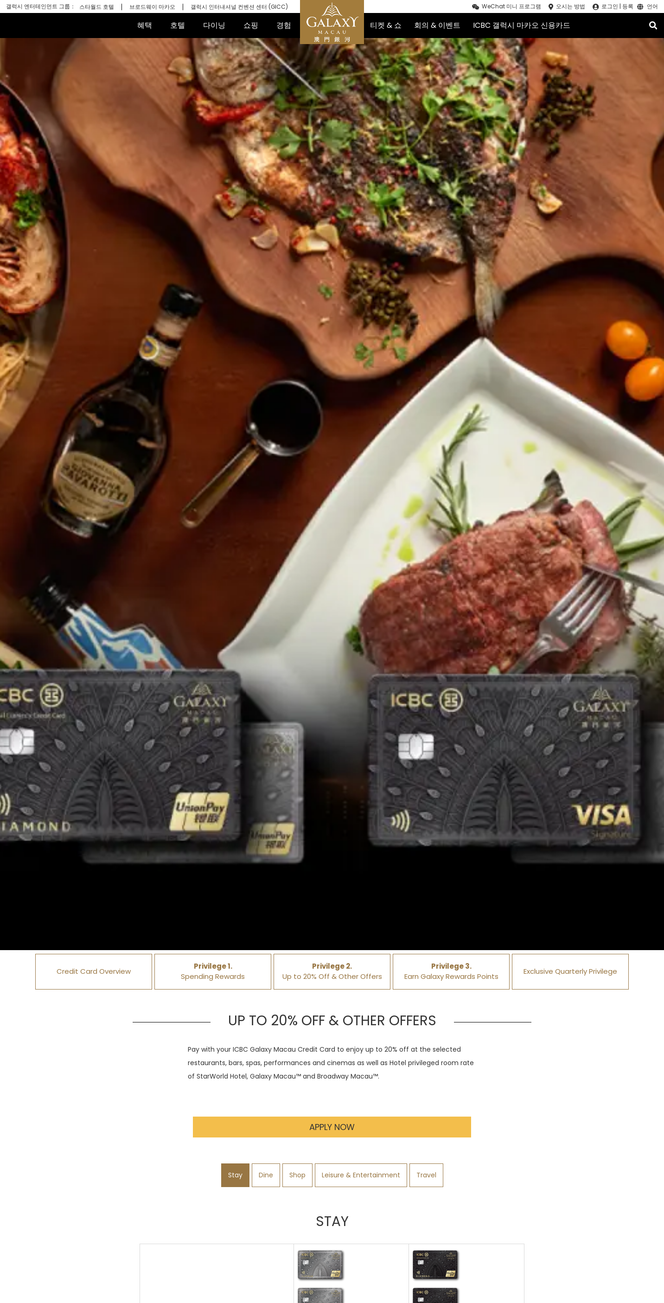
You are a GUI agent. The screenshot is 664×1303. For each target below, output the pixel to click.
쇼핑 (250, 25)
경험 (283, 25)
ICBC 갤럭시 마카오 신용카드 (521, 25)
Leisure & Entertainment (361, 1175)
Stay (235, 1175)
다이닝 (214, 25)
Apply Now (332, 1127)
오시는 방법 (570, 6)
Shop (297, 1175)
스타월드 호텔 (96, 7)
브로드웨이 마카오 (152, 7)
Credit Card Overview (94, 971)
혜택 (144, 25)
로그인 (609, 6)
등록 (627, 6)
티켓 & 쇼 (386, 25)
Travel (426, 1175)
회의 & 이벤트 (437, 25)
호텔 (177, 25)
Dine (266, 1175)
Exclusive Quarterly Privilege (570, 971)
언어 (652, 7)
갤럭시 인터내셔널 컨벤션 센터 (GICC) (239, 7)
